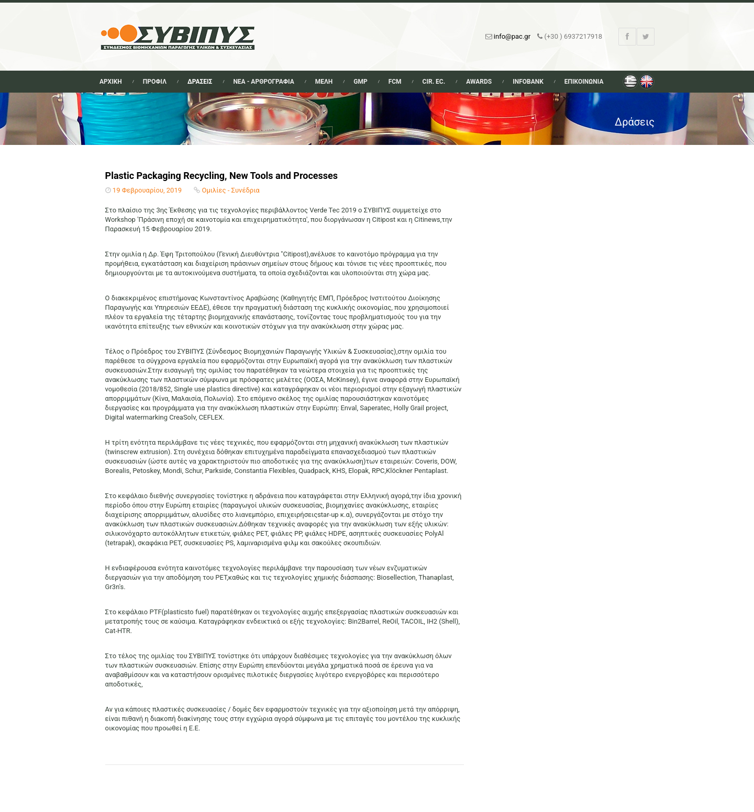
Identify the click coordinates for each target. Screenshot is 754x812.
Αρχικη (110, 81)
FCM (395, 81)
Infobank (528, 81)
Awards (479, 81)
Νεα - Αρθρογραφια (263, 81)
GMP (360, 81)
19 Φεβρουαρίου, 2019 (147, 190)
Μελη (324, 81)
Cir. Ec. (434, 81)
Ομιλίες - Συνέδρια (231, 190)
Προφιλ (155, 81)
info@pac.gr (512, 36)
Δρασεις (199, 81)
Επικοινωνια (584, 81)
